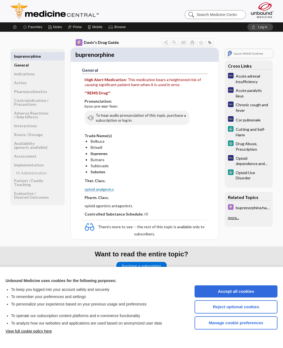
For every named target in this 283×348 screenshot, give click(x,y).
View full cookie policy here (29, 331)
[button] (117, 27)
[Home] (15, 27)
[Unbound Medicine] (262, 10)
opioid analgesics (99, 190)
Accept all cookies (236, 291)
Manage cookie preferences (236, 322)
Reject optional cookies (236, 306)
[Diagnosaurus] (249, 78)
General (21, 56)
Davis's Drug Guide (97, 42)
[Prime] (75, 27)
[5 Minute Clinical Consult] (249, 131)
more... (233, 218)
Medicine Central (79, 11)
